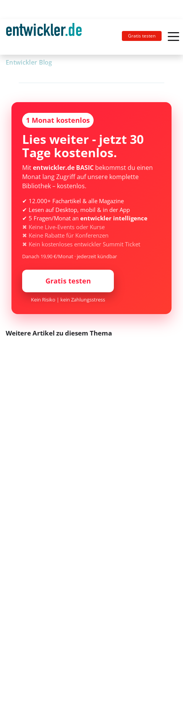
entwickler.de (44, 38)
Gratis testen (141, 36)
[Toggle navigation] (47, 37)
